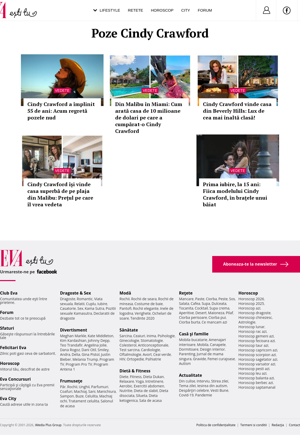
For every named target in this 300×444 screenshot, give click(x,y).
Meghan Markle (73, 335)
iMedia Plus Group (48, 425)
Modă (125, 293)
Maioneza (216, 312)
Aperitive (186, 312)
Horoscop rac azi (253, 331)
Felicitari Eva (13, 347)
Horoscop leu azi (252, 373)
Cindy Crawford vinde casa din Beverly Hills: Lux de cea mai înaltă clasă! (237, 111)
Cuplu (91, 303)
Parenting (187, 353)
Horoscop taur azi (253, 345)
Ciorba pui (217, 317)
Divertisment (73, 330)
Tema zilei (187, 385)
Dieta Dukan (153, 376)
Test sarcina (130, 349)
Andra (65, 354)
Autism (185, 363)
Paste (199, 298)
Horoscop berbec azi (256, 382)
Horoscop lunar (252, 326)
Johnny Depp (98, 340)
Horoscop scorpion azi (257, 354)
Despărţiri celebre (194, 390)
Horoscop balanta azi (256, 377)
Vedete (62, 90)
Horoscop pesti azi (254, 368)
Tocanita (186, 308)
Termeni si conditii (253, 425)
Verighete (143, 313)
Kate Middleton (101, 335)
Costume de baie (149, 303)
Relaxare (127, 381)
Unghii (84, 386)
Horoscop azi (249, 308)
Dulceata (218, 303)
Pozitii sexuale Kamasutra (88, 311)
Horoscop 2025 (251, 303)
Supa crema (219, 308)
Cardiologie (150, 349)
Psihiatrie (153, 359)
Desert (201, 312)
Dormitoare (189, 349)
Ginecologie (129, 340)
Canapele (218, 344)
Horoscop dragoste (255, 312)
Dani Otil (89, 349)
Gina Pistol (90, 354)
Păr (63, 386)
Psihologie (166, 335)
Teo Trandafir (71, 345)
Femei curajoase (221, 358)
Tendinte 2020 (142, 318)
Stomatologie (152, 340)
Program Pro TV (79, 364)
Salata (184, 303)
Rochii (72, 386)
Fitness (136, 376)
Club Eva (9, 293)
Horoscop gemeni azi (256, 336)
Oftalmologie (130, 354)
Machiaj (80, 391)
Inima (151, 335)
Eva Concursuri (15, 379)
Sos (232, 298)
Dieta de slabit (146, 390)
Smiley (103, 349)
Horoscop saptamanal (257, 387)
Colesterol (128, 345)
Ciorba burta (189, 322)
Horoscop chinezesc (255, 317)
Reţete (186, 293)
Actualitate (190, 375)
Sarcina (126, 335)
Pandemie (203, 395)
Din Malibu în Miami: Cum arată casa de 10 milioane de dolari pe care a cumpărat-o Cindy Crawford (148, 117)
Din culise (187, 381)
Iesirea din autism (212, 385)
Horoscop (162, 10)
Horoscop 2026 (251, 298)
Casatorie (68, 308)
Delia (76, 354)
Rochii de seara (144, 298)
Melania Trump (85, 359)
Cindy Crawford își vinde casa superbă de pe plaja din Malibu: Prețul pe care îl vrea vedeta (60, 194)
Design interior (212, 349)
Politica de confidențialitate (215, 425)
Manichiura (106, 391)
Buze (79, 396)
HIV (122, 359)
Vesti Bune (219, 390)
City (185, 10)
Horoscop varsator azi (257, 364)
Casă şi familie (193, 334)
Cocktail (201, 308)
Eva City (8, 398)
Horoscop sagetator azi (258, 359)
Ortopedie (135, 359)
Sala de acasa (150, 400)
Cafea (195, 303)
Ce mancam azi (214, 322)
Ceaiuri (139, 335)
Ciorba (211, 298)
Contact (294, 425)
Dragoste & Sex (75, 293)
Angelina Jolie (95, 345)
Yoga (140, 381)
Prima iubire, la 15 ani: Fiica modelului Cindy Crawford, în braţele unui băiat (235, 194)
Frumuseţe (71, 381)
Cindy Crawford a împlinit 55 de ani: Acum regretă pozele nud (61, 111)
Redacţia (278, 425)
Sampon (67, 396)
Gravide (199, 358)
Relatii (79, 303)
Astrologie (247, 322)
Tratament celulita (83, 400)
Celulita (91, 396)
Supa (206, 303)
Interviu (203, 381)
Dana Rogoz (70, 349)
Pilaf (229, 312)
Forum (205, 10)
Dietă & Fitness (135, 371)
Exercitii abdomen (149, 385)
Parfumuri (99, 386)
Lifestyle (110, 10)
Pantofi (125, 308)
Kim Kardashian (73, 340)
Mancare (186, 298)
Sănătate (129, 330)
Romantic (85, 298)
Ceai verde (162, 354)
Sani (92, 391)
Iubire (102, 303)
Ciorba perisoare (193, 317)
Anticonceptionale (153, 345)
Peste (223, 298)
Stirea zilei (219, 381)
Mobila (202, 344)
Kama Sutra (94, 308)
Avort (147, 354)
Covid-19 (186, 395)
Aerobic (126, 385)
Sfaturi (7, 328)
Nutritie (126, 390)
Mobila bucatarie (193, 339)
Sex (80, 308)
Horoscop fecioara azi (257, 340)
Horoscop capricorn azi (258, 350)
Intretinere (154, 381)
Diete (124, 376)
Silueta (141, 395)
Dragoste (67, 298)
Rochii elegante (146, 308)
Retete (135, 10)
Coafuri (66, 391)
